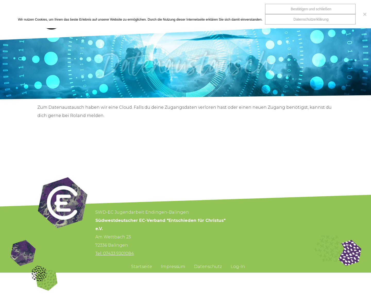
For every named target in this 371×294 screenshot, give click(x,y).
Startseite (141, 266)
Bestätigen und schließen (311, 9)
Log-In (238, 266)
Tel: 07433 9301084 (114, 253)
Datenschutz (208, 266)
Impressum (173, 266)
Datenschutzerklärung (310, 19)
